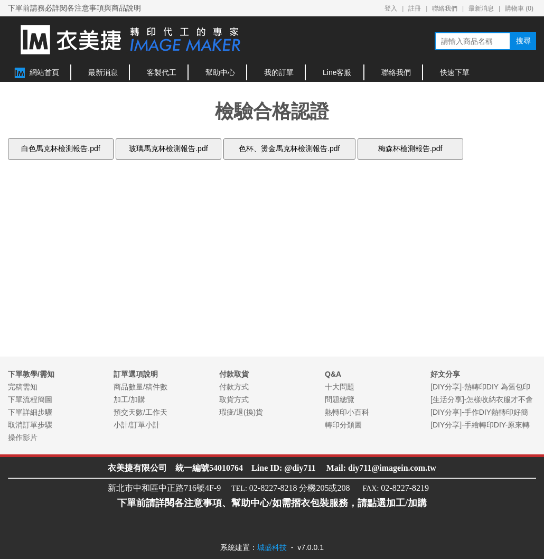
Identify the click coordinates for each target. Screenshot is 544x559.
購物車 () (519, 8)
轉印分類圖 (343, 425)
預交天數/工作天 (140, 412)
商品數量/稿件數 (140, 387)
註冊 (414, 8)
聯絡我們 (444, 8)
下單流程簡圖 (30, 399)
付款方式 (234, 387)
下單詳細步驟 (30, 412)
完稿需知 (22, 387)
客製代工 (161, 72)
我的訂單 (279, 72)
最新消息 (481, 8)
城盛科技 (272, 547)
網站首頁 (44, 72)
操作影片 (22, 437)
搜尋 (523, 40)
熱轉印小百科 (347, 412)
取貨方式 (234, 399)
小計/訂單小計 (137, 425)
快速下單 (455, 72)
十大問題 (339, 387)
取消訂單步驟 (30, 425)
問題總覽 (339, 399)
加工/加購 (129, 399)
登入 (390, 8)
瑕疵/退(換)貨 (241, 412)
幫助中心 (220, 72)
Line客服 (337, 72)
